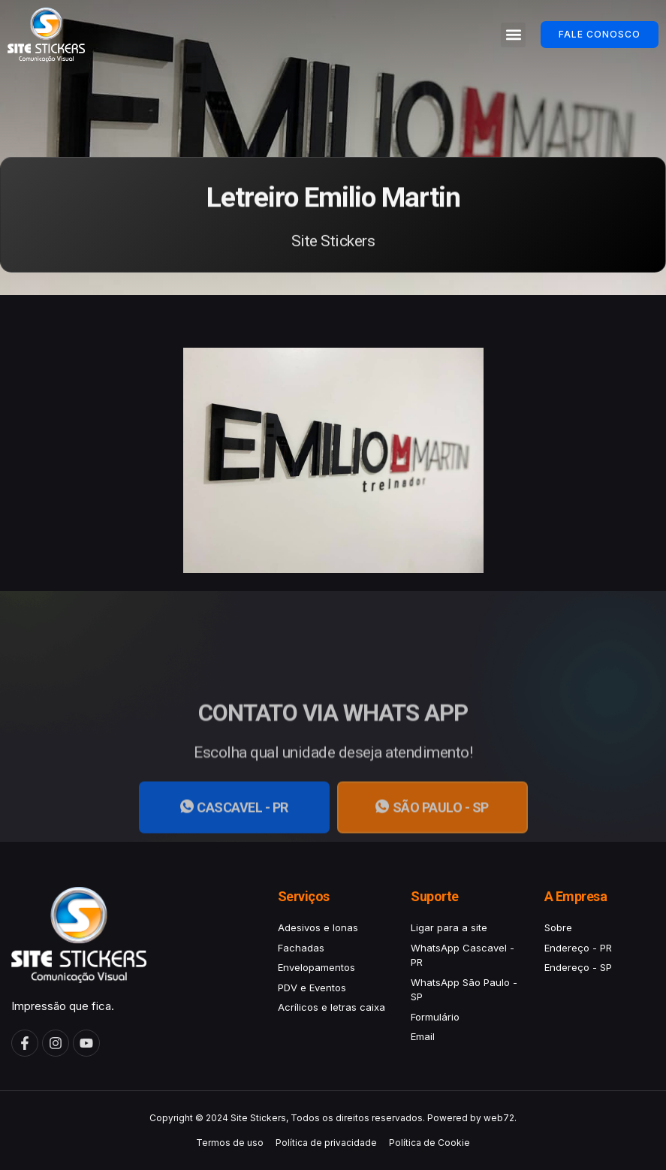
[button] (513, 35)
